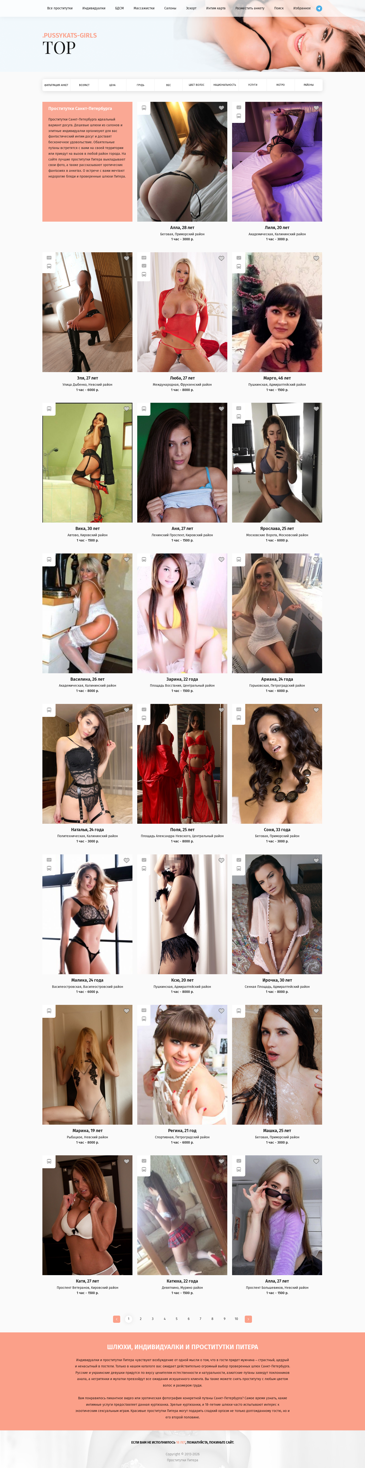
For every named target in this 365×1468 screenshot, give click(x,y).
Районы (309, 84)
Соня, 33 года (277, 829)
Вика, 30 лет (87, 528)
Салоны (170, 8)
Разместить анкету (249, 8)
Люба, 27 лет (182, 378)
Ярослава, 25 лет (277, 528)
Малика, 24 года (87, 980)
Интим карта (216, 8)
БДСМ (119, 8)
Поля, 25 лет (182, 829)
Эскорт (191, 8)
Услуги (252, 84)
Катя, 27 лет (87, 1281)
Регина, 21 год (182, 1130)
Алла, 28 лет (182, 227)
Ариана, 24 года (277, 679)
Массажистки (144, 8)
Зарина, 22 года (182, 679)
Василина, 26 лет (87, 679)
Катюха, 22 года (182, 1281)
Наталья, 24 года (87, 829)
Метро (280, 84)
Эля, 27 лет (87, 378)
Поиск (279, 8)
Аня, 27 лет (182, 528)
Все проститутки (60, 8)
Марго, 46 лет (277, 378)
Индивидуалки (93, 8)
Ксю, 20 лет (182, 980)
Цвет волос (196, 84)
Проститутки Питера (182, 1460)
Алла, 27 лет (277, 1281)
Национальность (224, 84)
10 (236, 1319)
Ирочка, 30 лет (277, 980)
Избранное (302, 8)
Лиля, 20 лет (277, 227)
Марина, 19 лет (88, 1130)
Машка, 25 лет (277, 1130)
